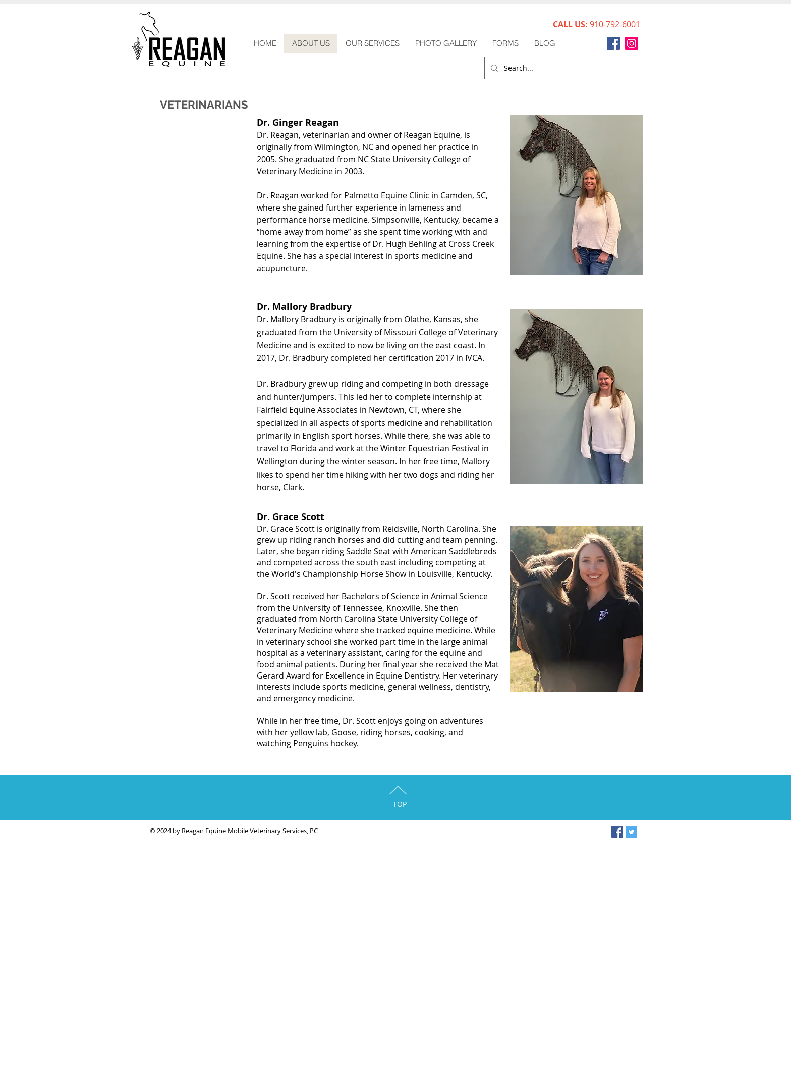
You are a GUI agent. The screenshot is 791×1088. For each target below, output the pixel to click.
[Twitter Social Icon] (631, 832)
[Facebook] (613, 43)
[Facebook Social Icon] (617, 832)
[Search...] (560, 68)
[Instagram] (631, 43)
